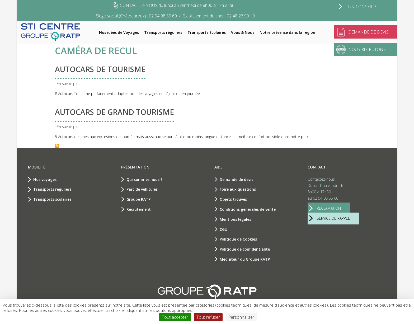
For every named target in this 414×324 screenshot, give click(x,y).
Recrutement (138, 209)
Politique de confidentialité (245, 249)
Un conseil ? (362, 7)
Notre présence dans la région (287, 32)
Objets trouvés (233, 199)
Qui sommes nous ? (144, 179)
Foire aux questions (238, 189)
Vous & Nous (242, 32)
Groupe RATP (138, 199)
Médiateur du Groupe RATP (245, 259)
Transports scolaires (52, 199)
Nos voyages (45, 179)
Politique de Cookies (238, 239)
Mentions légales (235, 219)
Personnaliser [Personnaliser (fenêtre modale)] (241, 317)
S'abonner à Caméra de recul (57, 146)
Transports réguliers (163, 32)
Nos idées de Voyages (119, 32)
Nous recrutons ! (368, 49)
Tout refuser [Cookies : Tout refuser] (208, 317)
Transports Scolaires (206, 32)
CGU (223, 229)
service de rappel (333, 218)
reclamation (329, 208)
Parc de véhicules (142, 189)
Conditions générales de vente (248, 209)
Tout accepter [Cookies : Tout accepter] (175, 317)
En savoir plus (68, 83)
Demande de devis (368, 32)
